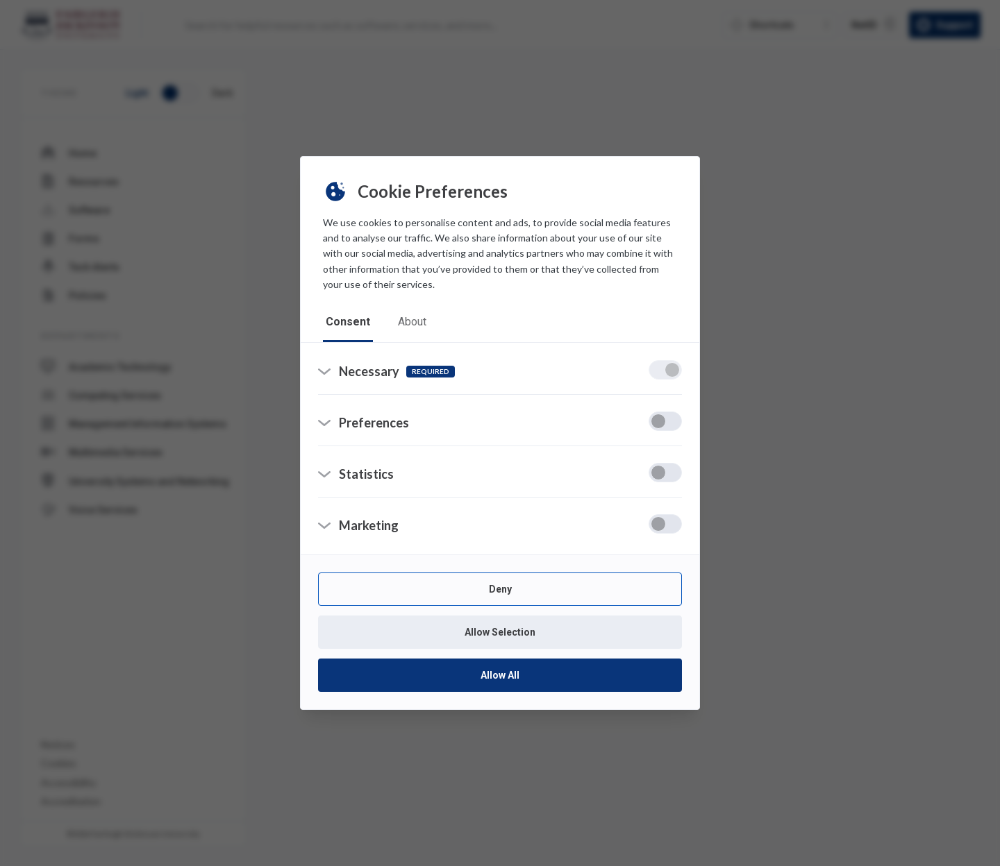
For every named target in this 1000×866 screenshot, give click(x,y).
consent (348, 321)
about (412, 321)
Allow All (500, 675)
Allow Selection (500, 632)
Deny (500, 589)
